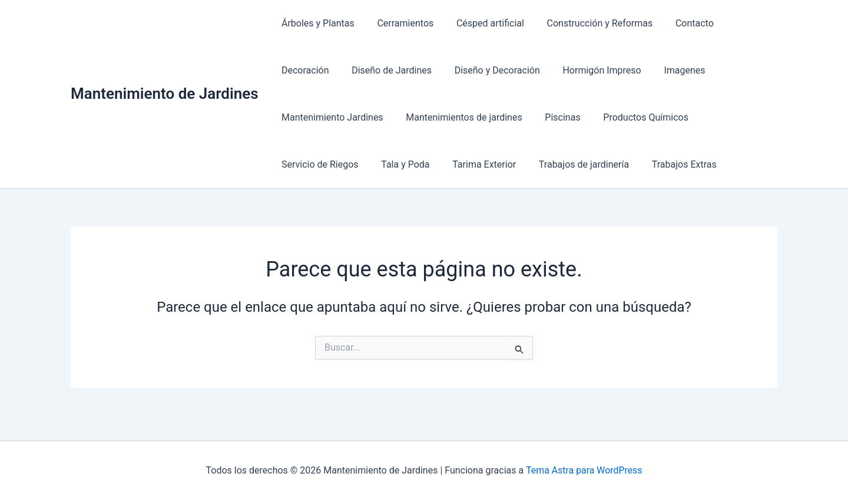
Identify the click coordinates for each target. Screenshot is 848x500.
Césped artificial (480, 23)
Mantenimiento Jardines (691, 70)
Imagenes (600, 70)
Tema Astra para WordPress (583, 470)
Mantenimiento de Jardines (165, 93)
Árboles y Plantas (316, 23)
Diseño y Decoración (420, 70)
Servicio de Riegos (611, 117)
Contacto (677, 23)
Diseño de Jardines (320, 70)
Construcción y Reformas (586, 23)
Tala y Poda (693, 117)
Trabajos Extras (503, 164)
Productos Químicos (511, 117)
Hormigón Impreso (522, 70)
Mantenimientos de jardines (338, 117)
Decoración (739, 23)
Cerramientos (399, 23)
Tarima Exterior (311, 164)
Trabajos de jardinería (407, 164)
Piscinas (432, 117)
